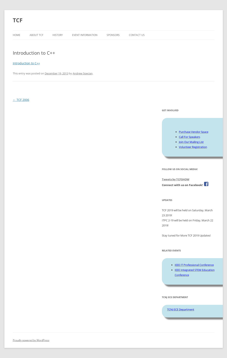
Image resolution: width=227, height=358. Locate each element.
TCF (17, 20)
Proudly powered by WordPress (31, 340)
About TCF (36, 35)
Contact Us (137, 35)
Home (16, 35)
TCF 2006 (21, 100)
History (57, 35)
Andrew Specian (83, 73)
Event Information (84, 35)
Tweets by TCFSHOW (175, 179)
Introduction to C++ (26, 63)
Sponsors (113, 35)
